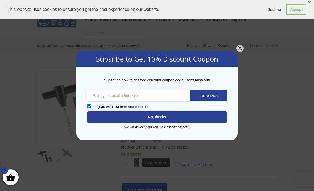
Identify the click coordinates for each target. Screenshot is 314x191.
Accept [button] (296, 9)
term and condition (132, 107)
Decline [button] (274, 9)
